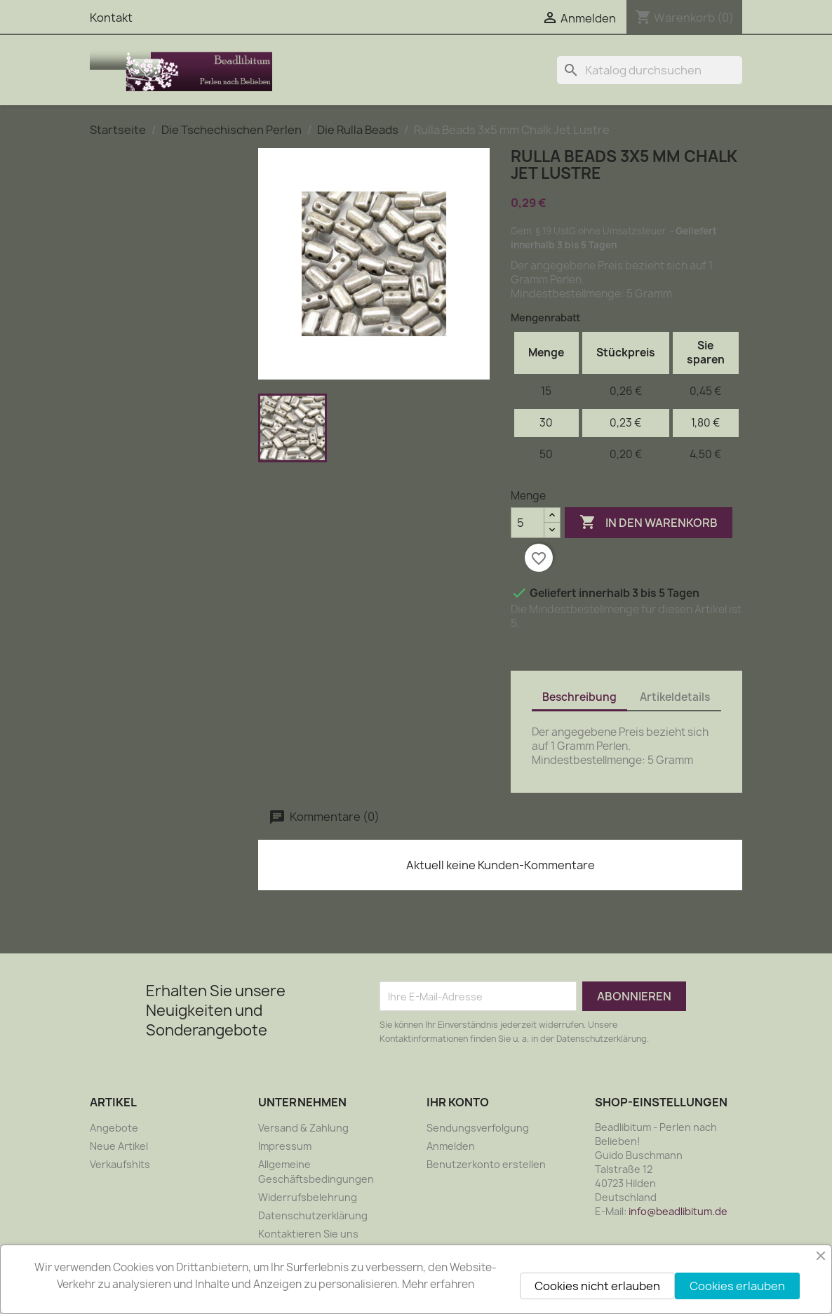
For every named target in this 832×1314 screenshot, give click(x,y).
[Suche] (649, 70)
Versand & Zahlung (303, 1127)
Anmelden (451, 1146)
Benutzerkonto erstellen (486, 1164)
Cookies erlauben (737, 1286)
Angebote (114, 1127)
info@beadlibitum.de (678, 1211)
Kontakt (111, 17)
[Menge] (527, 522)
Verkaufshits (120, 1164)
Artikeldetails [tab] (675, 697)
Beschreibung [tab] (579, 697)
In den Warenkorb (648, 523)
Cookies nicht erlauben (597, 1286)
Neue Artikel (119, 1146)
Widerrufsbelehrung (307, 1197)
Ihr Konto (458, 1102)
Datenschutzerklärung (313, 1215)
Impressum (284, 1146)
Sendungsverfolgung (478, 1127)
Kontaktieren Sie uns (308, 1233)
